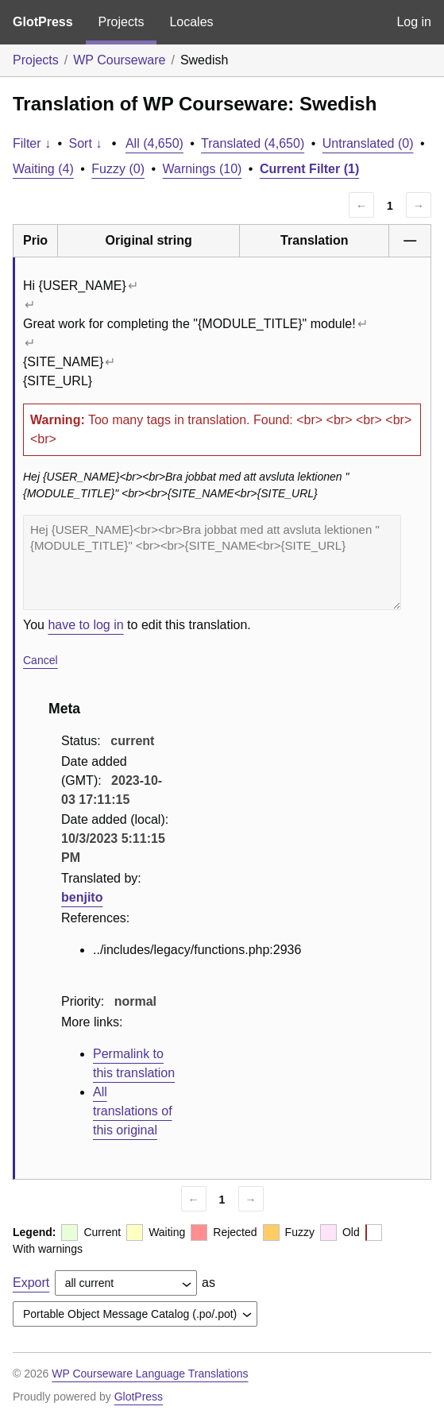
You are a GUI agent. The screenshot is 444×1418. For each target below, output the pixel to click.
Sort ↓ (85, 143)
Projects (121, 22)
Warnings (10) (201, 169)
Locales (191, 22)
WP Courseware (119, 60)
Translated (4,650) (252, 143)
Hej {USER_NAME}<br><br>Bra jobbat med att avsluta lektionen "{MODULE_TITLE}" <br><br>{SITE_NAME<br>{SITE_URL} (212, 562)
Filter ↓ (32, 143)
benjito (81, 897)
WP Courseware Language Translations (150, 1373)
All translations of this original (132, 1111)
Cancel (40, 660)
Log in (413, 22)
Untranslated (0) (368, 143)
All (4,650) (154, 143)
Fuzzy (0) (118, 169)
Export (31, 1282)
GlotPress (43, 22)
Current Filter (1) (309, 169)
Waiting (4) (43, 169)
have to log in (85, 625)
